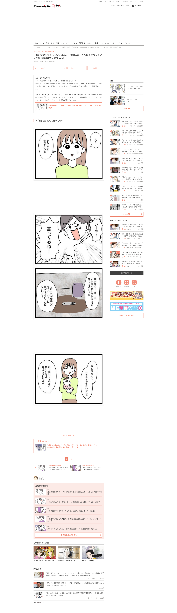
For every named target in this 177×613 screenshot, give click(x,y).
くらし (105, 1)
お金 (52, 43)
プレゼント (132, 1)
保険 (57, 43)
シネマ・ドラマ (116, 43)
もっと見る (126, 108)
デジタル (127, 43)
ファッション (104, 43)
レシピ (110, 1)
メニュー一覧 (139, 1)
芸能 (96, 43)
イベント (90, 43)
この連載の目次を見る (69, 535)
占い (126, 1)
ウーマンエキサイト (50, 61)
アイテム (74, 43)
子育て (100, 1)
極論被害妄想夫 (49, 51)
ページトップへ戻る (126, 315)
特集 (111, 81)
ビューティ (116, 1)
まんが (122, 1)
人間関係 (82, 43)
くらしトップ (39, 43)
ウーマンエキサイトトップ (120, 6)
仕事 (47, 43)
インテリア (65, 43)
